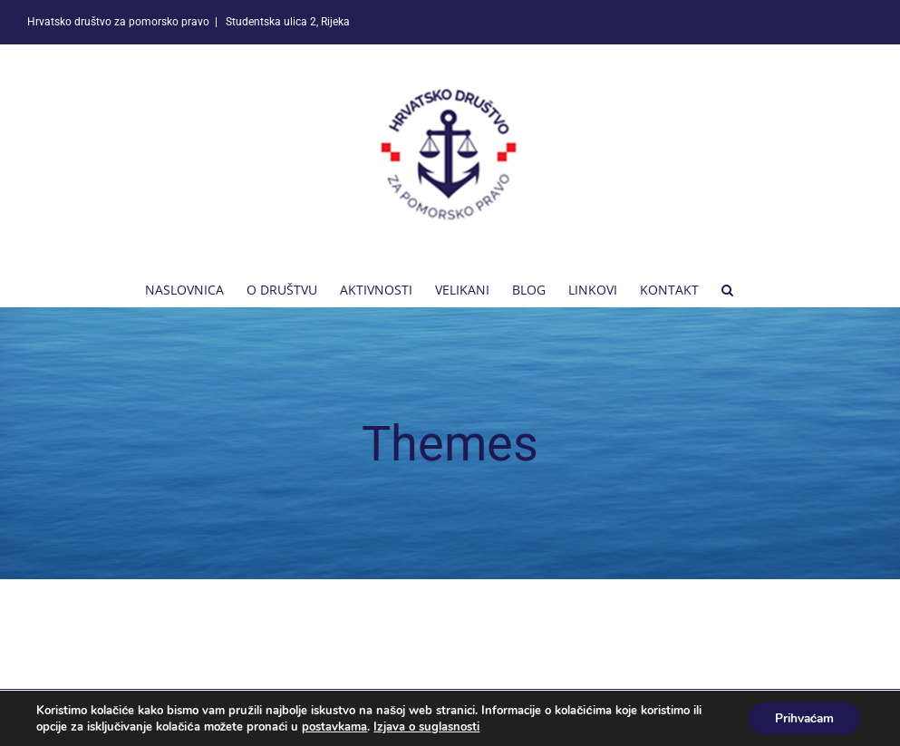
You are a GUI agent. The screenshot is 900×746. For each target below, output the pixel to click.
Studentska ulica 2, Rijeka (286, 21)
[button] (727, 288)
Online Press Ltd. (494, 717)
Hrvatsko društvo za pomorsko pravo (204, 717)
